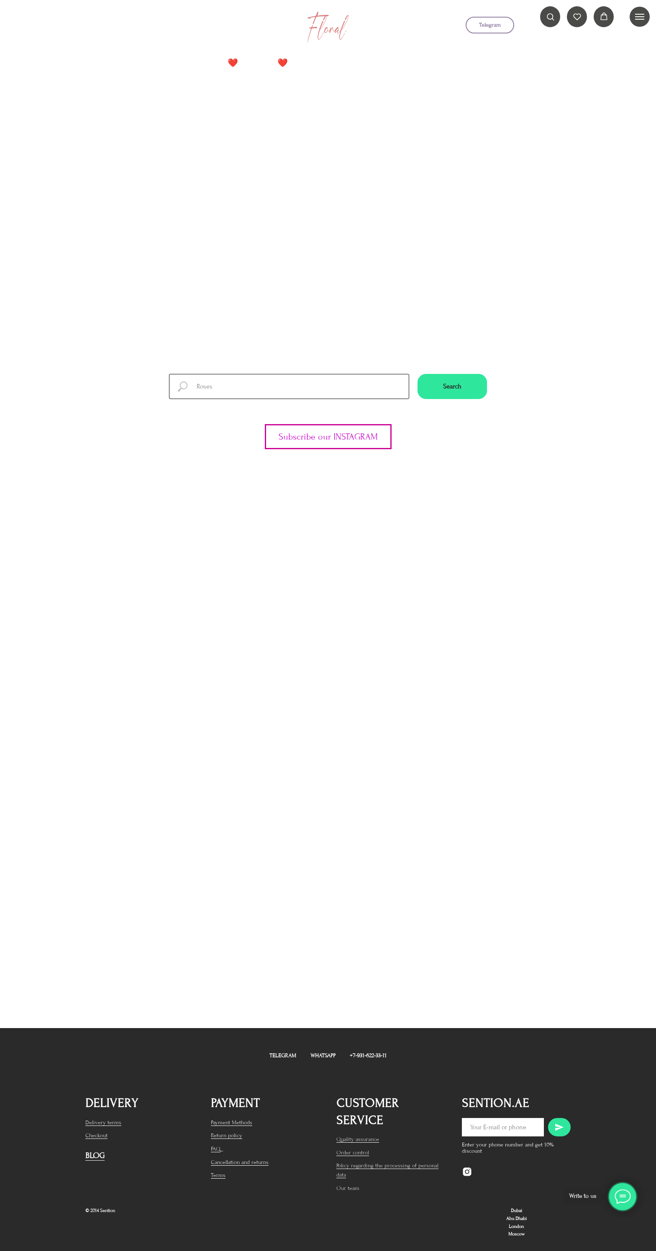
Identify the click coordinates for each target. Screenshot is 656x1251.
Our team (347, 1188)
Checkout (96, 1135)
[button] (550, 16)
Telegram (282, 1055)
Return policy (226, 1135)
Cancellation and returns (240, 1162)
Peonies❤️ (270, 63)
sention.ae (495, 1103)
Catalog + (319, 63)
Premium (367, 63)
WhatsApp (323, 1055)
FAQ (215, 1149)
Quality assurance (357, 1139)
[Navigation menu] (639, 17)
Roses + (409, 63)
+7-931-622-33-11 (368, 1055)
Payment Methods (231, 1122)
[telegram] (173, 28)
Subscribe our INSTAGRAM (328, 437)
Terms (218, 1175)
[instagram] (156, 28)
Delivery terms (103, 1122)
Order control (352, 1152)
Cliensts (454, 63)
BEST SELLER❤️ (211, 63)
